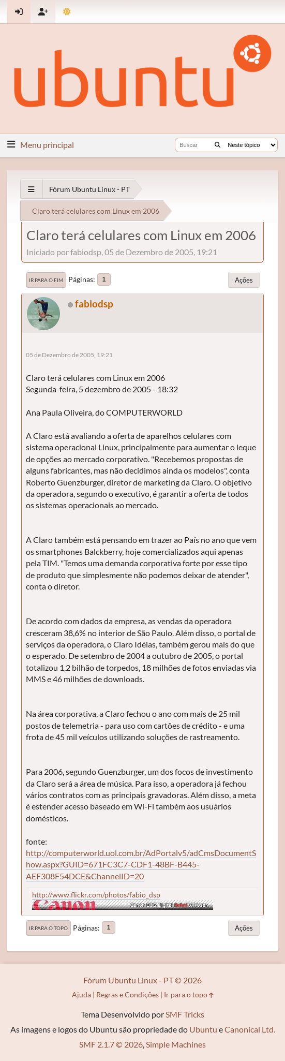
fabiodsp (94, 304)
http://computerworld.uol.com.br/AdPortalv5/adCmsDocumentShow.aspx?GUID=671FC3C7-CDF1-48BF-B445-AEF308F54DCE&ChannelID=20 (141, 864)
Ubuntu (203, 1029)
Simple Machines (176, 1044)
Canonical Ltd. (249, 1029)
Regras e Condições (127, 994)
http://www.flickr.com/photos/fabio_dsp (96, 894)
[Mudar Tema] (67, 11)
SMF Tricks (185, 1014)
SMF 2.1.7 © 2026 (111, 1044)
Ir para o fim (46, 280)
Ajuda (81, 994)
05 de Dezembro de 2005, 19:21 (69, 354)
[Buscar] (217, 145)
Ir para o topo (48, 928)
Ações (244, 280)
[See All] (31, 189)
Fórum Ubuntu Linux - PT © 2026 (142, 980)
